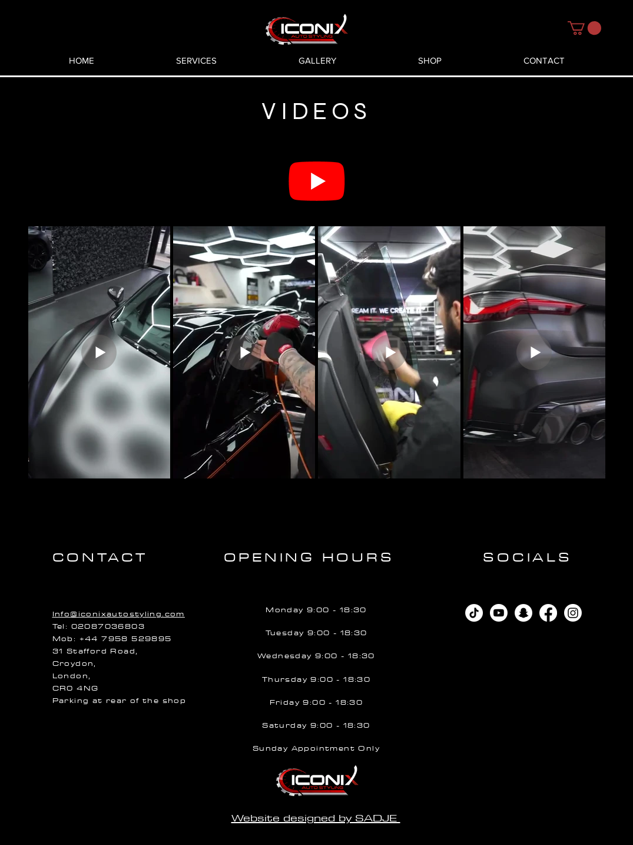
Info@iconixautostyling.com (118, 614)
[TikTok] (474, 613)
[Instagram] (573, 613)
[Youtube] (317, 180)
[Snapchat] (523, 613)
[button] (584, 28)
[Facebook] (548, 613)
